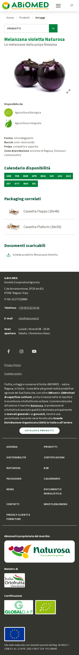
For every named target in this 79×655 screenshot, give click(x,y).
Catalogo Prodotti (39, 430)
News (10, 489)
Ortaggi (40, 18)
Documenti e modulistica (53, 491)
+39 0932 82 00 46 (29, 308)
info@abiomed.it (29, 318)
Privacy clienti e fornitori (18, 517)
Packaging (14, 479)
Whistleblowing (55, 504)
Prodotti (24, 18)
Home (10, 18)
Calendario (52, 479)
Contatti (12, 504)
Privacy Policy (12, 365)
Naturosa (13, 468)
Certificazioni (54, 457)
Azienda (11, 447)
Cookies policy (13, 374)
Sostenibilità (16, 457)
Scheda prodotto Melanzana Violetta (35, 255)
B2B (46, 468)
